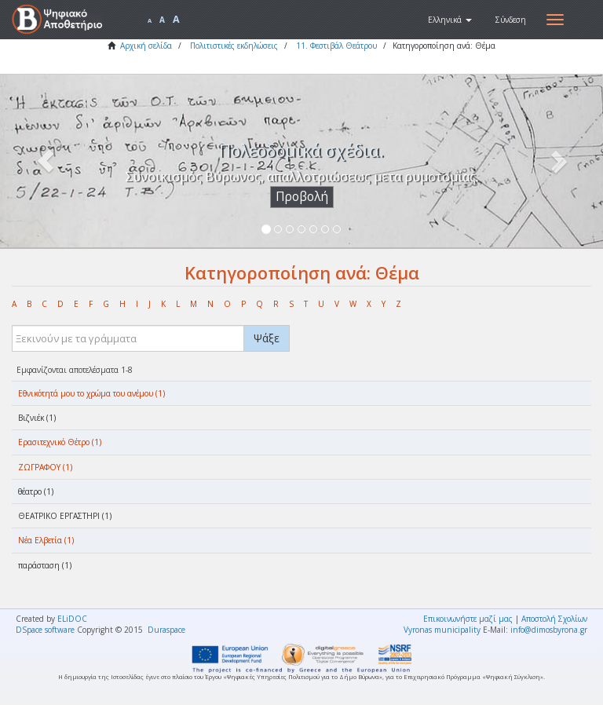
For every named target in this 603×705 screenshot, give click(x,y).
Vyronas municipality (442, 629)
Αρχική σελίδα (146, 45)
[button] (450, 19)
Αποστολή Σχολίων (554, 618)
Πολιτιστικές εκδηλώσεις (234, 45)
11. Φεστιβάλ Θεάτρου (336, 45)
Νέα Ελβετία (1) (46, 540)
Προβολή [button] (302, 196)
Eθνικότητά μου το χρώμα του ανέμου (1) (91, 393)
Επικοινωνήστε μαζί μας (468, 618)
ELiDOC (72, 618)
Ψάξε (267, 338)
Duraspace (166, 629)
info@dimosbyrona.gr (548, 629)
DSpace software (45, 629)
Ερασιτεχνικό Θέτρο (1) (59, 442)
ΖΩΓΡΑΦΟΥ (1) (45, 467)
